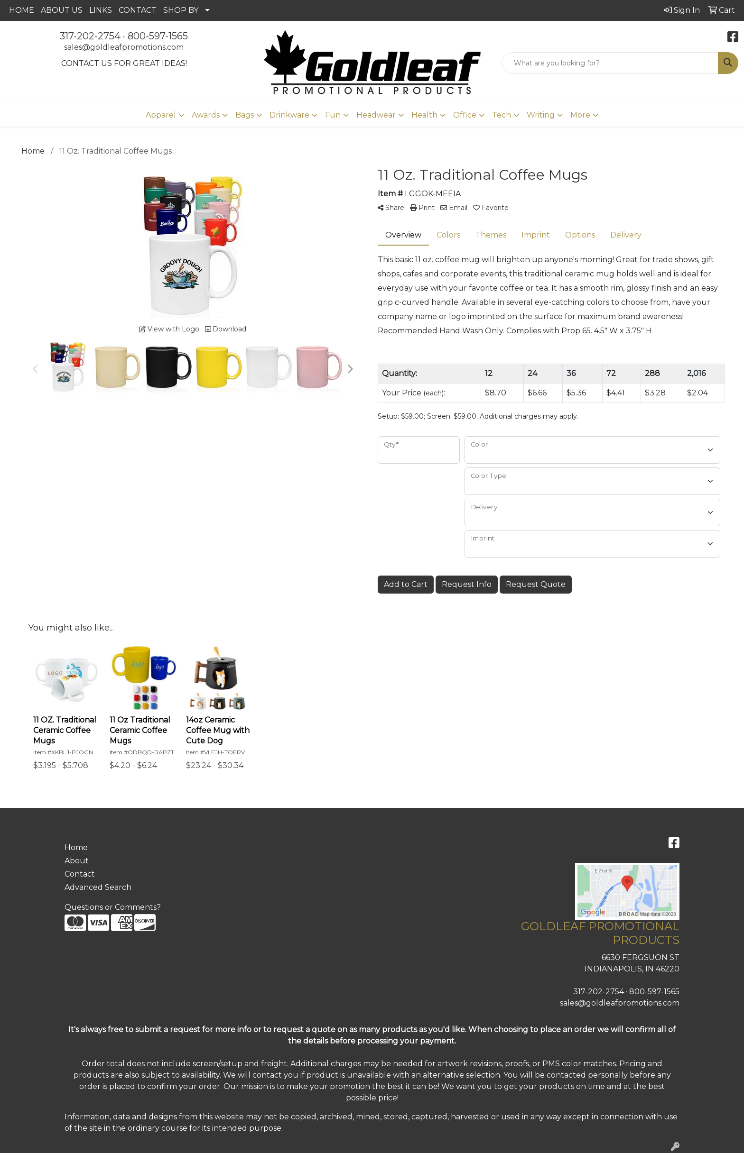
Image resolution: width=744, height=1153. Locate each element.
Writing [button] (541, 114)
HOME (21, 10)
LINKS (100, 10)
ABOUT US (62, 10)
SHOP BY (180, 10)
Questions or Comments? (113, 907)
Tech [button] (501, 114)
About (77, 860)
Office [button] (464, 114)
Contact (80, 873)
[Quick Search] (610, 63)
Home (76, 847)
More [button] (580, 114)
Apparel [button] (161, 114)
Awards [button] (206, 114)
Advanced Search (98, 887)
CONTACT (138, 10)
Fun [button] (333, 114)
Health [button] (424, 114)
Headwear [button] (376, 114)
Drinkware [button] (289, 114)
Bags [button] (244, 114)
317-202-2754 (90, 36)
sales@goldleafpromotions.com (124, 47)
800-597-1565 (158, 36)
